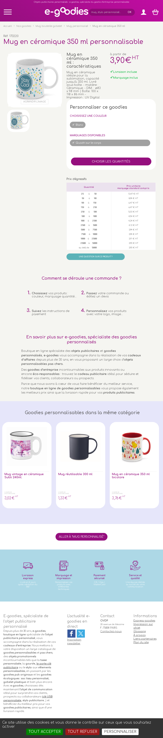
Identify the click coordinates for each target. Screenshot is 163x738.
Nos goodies (23, 26)
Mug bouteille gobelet (49, 26)
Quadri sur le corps (88, 142)
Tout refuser (82, 732)
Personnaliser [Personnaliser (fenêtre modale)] (120, 732)
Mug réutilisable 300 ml (75, 474)
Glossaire (139, 631)
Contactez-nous (111, 631)
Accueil (7, 26)
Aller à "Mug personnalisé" (81, 536)
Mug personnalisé (77, 26)
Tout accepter (44, 732)
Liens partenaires (145, 638)
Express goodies (144, 620)
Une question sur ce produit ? (95, 257)
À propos (139, 635)
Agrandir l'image (34, 101)
